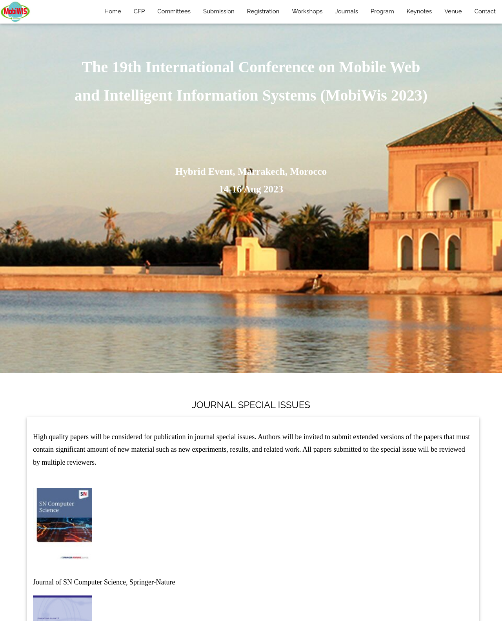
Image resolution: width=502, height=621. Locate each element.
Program (382, 11)
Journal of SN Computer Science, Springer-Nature (104, 582)
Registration (263, 11)
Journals (346, 11)
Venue (453, 11)
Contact (485, 11)
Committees (174, 11)
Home (112, 11)
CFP (139, 11)
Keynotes (419, 11)
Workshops (307, 11)
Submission (219, 11)
